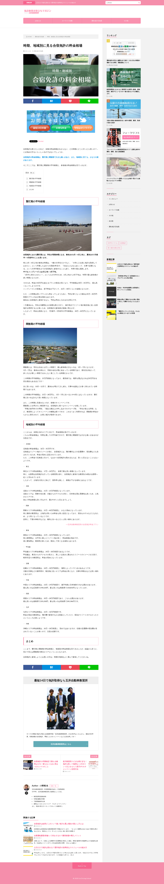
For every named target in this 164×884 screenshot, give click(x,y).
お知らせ (38, 21)
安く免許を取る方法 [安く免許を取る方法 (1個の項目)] (114, 248)
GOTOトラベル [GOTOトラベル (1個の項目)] (113, 243)
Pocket (40, 141)
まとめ (30, 189)
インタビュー (113, 199)
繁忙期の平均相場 (33, 178)
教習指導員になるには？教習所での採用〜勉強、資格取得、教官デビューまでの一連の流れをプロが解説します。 (123, 91)
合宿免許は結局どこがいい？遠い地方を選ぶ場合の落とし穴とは (58, 824)
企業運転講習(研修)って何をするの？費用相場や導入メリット (57, 836)
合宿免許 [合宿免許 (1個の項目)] (123, 243)
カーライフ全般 (67, 21)
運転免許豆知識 (97, 21)
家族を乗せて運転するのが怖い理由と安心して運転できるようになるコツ (128, 301)
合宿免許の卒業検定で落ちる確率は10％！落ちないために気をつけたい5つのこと (46, 763)
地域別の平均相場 (33, 186)
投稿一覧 (53, 786)
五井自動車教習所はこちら (61, 744)
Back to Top (82, 866)
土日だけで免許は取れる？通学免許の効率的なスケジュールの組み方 (56, 2)
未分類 (110, 154)
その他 (126, 21)
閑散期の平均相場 (33, 182)
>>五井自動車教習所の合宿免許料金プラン (82, 524)
